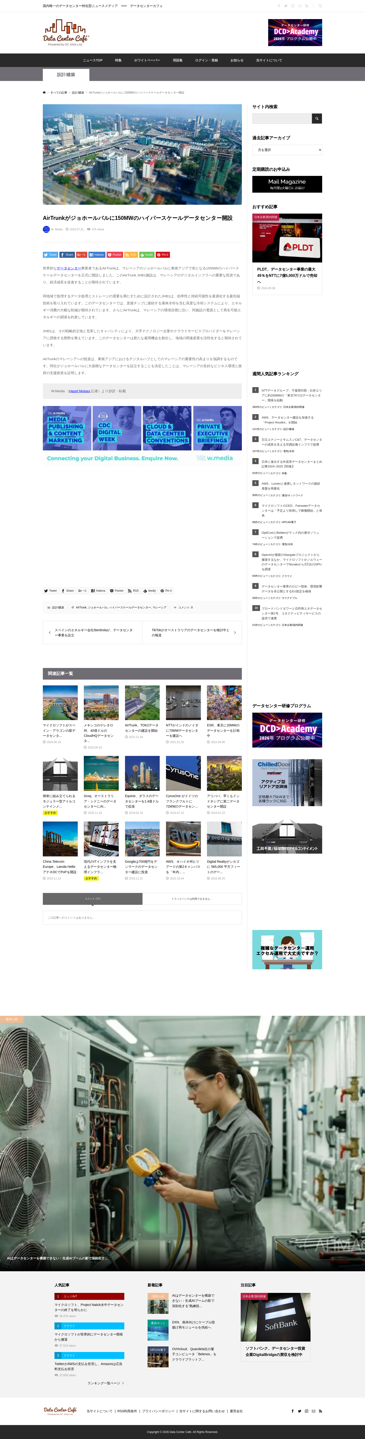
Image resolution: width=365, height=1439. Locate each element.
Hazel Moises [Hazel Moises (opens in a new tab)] (79, 391)
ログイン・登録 (206, 60)
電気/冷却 (288, 451)
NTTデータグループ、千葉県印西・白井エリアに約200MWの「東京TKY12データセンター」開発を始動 (292, 395)
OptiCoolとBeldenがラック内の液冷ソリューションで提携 (290, 535)
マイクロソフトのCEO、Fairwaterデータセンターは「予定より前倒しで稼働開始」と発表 (292, 510)
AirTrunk (81, 607)
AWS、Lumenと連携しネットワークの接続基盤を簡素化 (291, 486)
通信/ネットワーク (292, 495)
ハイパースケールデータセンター (130, 607)
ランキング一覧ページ (104, 1383)
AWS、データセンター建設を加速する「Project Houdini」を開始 (288, 420)
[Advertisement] (179, 32)
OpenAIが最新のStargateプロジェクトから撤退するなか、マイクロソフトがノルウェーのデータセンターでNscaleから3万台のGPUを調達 (292, 562)
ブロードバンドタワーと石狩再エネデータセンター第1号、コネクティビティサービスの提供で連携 (292, 613)
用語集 (177, 60)
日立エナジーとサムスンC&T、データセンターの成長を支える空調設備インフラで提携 (292, 442)
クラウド (287, 576)
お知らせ (236, 60)
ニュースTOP (93, 60)
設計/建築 (66, 74)
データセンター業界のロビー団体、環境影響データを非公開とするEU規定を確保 (292, 589)
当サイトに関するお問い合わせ (202, 1411)
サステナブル (289, 598)
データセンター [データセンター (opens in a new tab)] (69, 268)
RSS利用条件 (127, 1411)
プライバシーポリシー (158, 1411)
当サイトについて (269, 60)
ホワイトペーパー (147, 60)
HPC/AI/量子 (289, 522)
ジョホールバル (98, 607)
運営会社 (236, 1411)
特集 (118, 60)
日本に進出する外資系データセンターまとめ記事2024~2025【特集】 (292, 464)
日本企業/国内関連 (293, 407)
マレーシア (159, 607)
